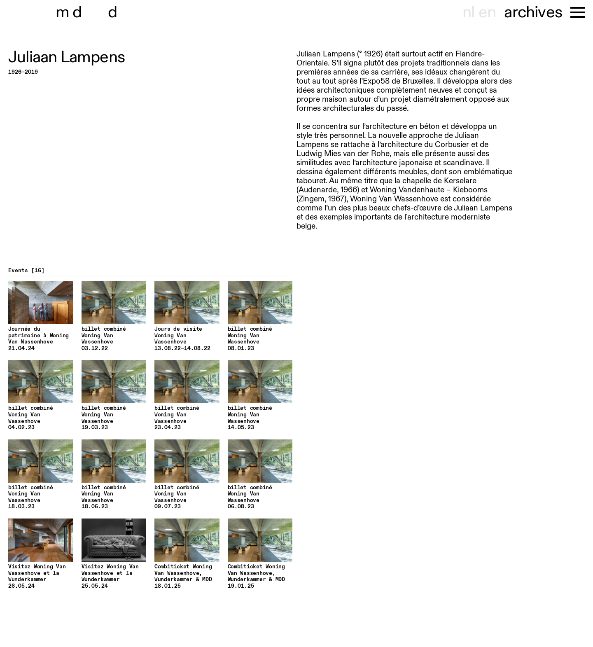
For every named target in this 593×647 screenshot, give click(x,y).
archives (533, 12)
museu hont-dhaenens (102, 12)
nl (468, 12)
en (487, 12)
